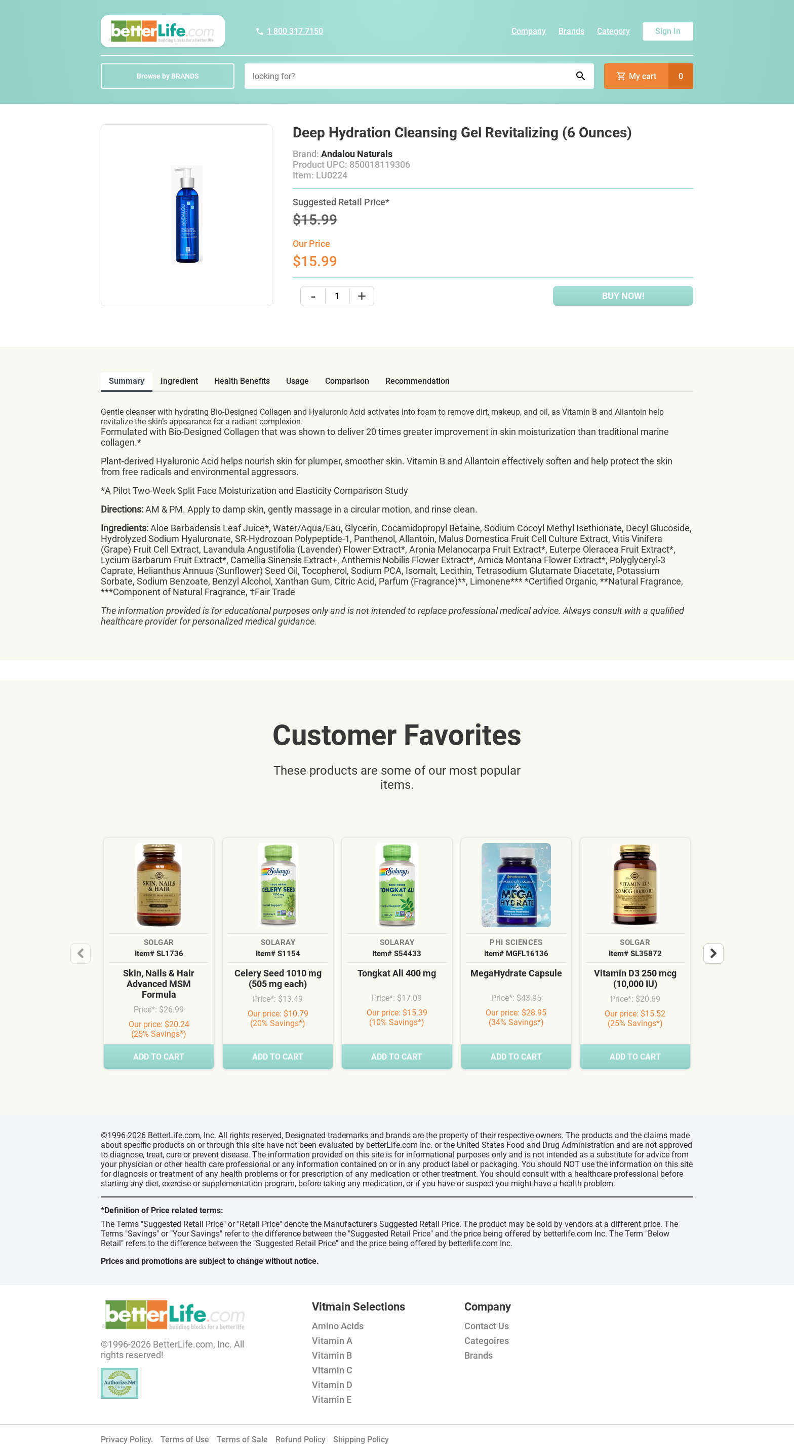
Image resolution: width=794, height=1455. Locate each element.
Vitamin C (332, 1370)
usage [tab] (297, 381)
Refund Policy (300, 1439)
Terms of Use (185, 1439)
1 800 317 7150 (289, 31)
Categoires (486, 1340)
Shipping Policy (361, 1439)
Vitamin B (332, 1355)
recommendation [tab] (417, 381)
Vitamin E (331, 1399)
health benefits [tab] (242, 381)
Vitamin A (332, 1340)
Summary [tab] (126, 381)
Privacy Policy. (127, 1439)
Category (613, 31)
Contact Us (486, 1326)
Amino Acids (338, 1326)
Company (528, 31)
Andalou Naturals (356, 154)
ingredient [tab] (179, 381)
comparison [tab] (347, 381)
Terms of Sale (242, 1439)
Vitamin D (332, 1384)
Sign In (668, 31)
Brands (571, 31)
